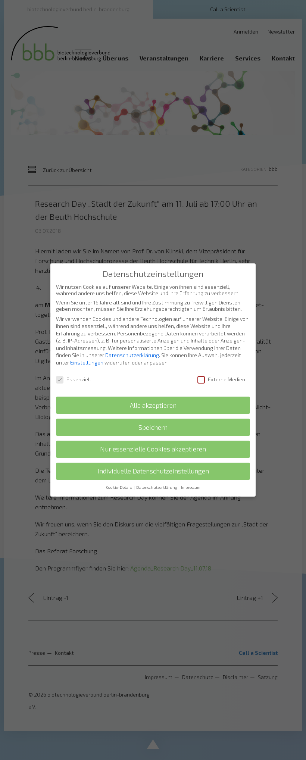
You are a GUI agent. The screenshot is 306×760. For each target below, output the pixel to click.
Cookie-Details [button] (119, 481)
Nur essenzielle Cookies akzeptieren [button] (153, 443)
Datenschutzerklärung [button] (157, 481)
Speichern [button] (153, 421)
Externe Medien (221, 373)
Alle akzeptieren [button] (153, 399)
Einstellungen (86, 357)
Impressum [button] (190, 481)
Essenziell (73, 373)
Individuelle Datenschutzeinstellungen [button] (153, 465)
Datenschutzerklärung (132, 349)
